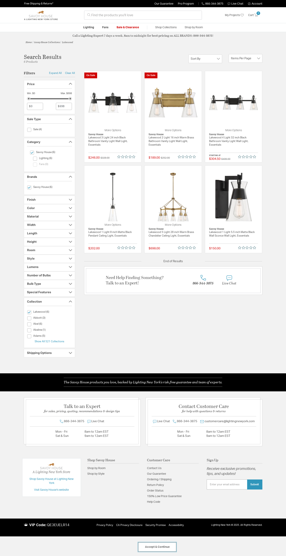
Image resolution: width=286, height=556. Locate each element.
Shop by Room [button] (194, 27)
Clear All (70, 73)
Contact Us (154, 468)
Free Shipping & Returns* (38, 3)
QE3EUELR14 (58, 525)
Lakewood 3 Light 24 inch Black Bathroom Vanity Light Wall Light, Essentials (108, 141)
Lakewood (67, 42)
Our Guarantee (163, 3)
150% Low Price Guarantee (164, 496)
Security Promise (155, 525)
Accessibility (176, 525)
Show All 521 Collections (49, 341)
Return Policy (155, 485)
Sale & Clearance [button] (128, 27)
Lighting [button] (88, 27)
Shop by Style (96, 473)
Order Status (155, 490)
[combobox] (143, 15)
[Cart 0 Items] (255, 15)
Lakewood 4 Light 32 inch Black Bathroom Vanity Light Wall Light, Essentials (228, 141)
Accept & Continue (157, 547)
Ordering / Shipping (159, 479)
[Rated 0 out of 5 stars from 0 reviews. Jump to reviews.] (127, 157)
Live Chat (235, 3)
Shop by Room (96, 468)
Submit (254, 484)
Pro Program (186, 3)
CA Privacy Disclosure (129, 525)
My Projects (234, 15)
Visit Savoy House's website (51, 490)
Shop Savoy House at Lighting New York (51, 481)
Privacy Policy (105, 525)
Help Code (153, 502)
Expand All (55, 73)
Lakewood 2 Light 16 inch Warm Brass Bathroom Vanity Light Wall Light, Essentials (171, 141)
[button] (255, 3)
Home (29, 42)
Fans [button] (105, 27)
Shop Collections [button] (166, 27)
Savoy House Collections (47, 42)
